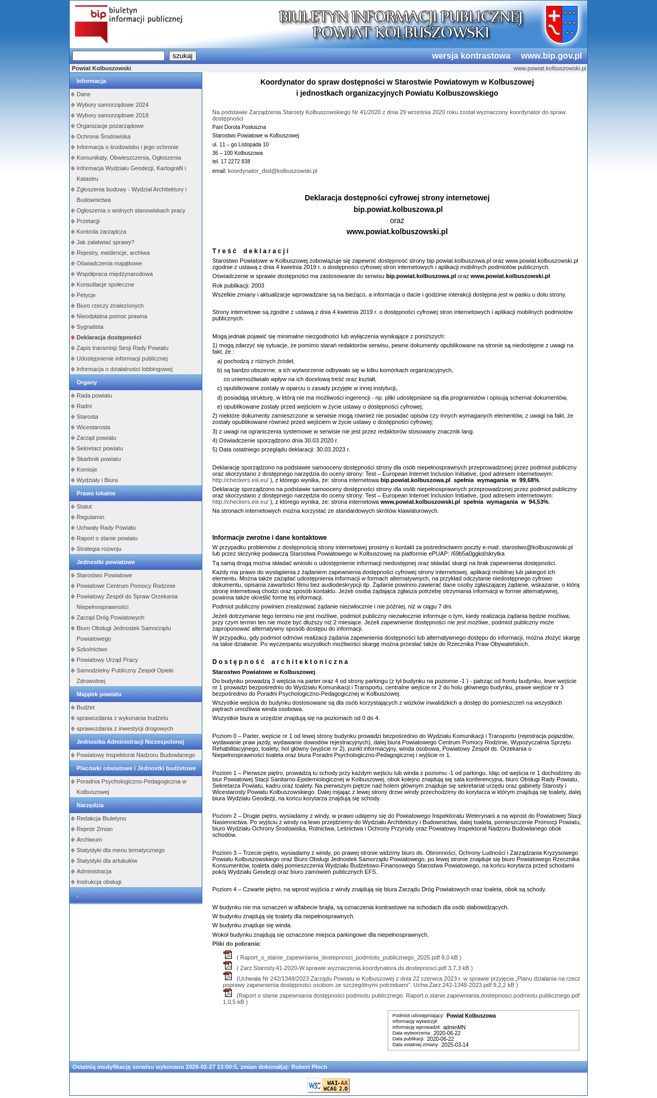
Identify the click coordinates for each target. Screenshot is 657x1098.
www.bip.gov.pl (551, 55)
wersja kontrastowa (471, 55)
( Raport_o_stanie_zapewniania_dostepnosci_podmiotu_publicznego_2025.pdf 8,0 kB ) (342, 957)
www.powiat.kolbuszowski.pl (549, 68)
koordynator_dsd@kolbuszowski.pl (272, 171)
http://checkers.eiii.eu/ (240, 480)
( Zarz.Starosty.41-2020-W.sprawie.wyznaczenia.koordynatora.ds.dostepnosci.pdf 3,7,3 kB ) (348, 968)
